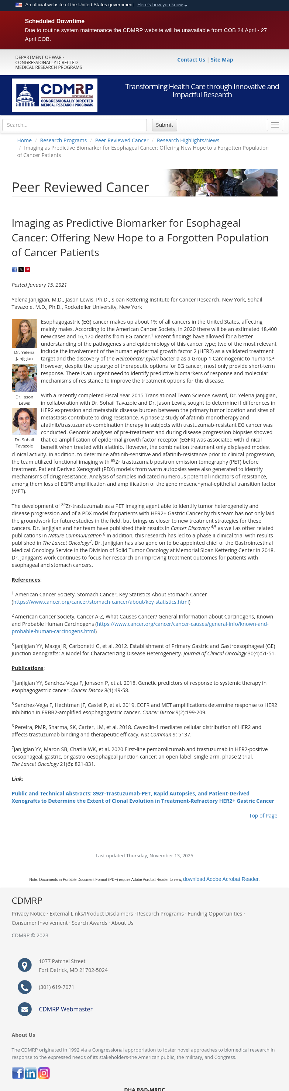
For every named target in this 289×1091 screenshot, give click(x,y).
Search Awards (89, 922)
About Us (122, 922)
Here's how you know (160, 4)
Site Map (222, 59)
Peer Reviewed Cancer (122, 140)
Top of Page (263, 815)
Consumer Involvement (40, 922)
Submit (164, 124)
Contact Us (191, 59)
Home (24, 140)
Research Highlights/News (188, 140)
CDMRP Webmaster (66, 1009)
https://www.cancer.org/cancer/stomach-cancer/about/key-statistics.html (101, 601)
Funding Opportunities (215, 913)
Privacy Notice (29, 913)
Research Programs (63, 140)
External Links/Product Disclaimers (91, 913)
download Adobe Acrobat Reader (221, 879)
